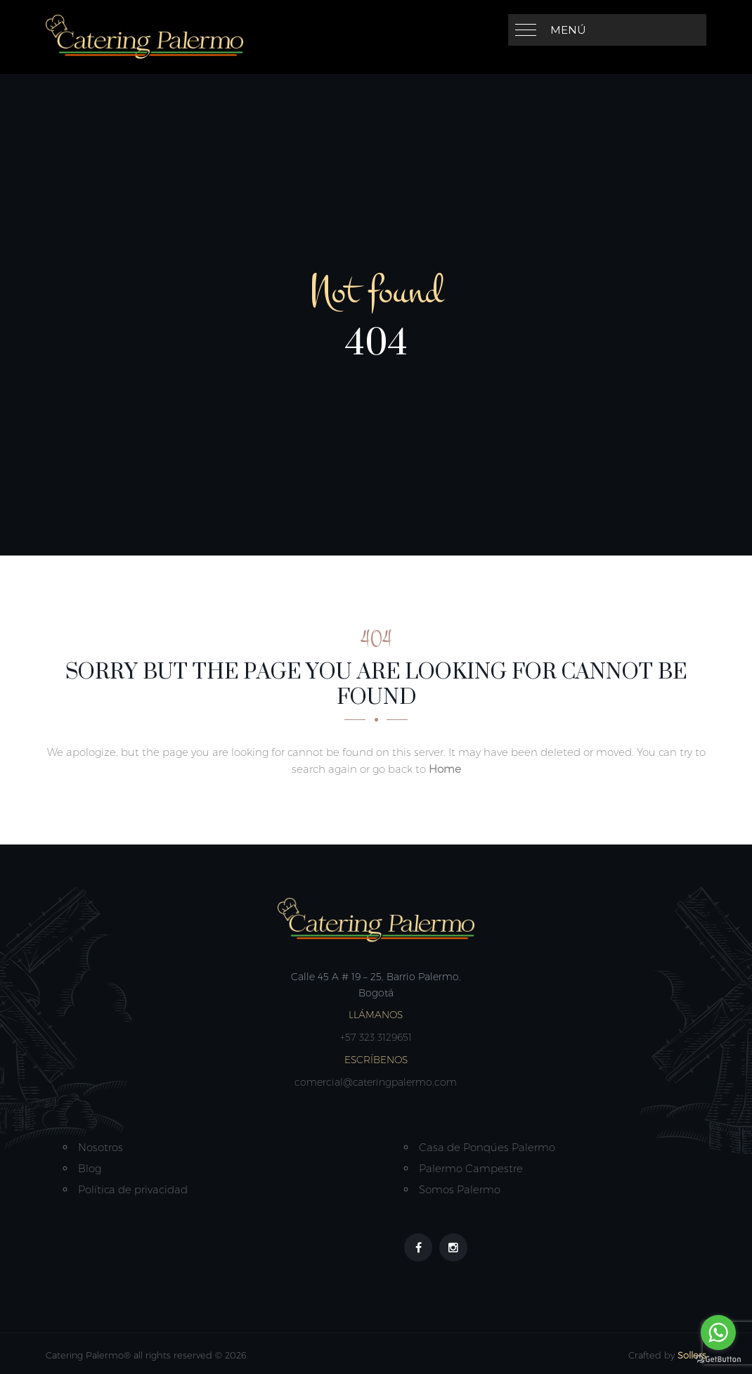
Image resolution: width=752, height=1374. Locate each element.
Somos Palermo (459, 1189)
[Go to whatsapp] (718, 1332)
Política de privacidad (133, 1189)
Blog (89, 1168)
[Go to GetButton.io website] (718, 1359)
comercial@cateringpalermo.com (375, 1082)
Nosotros (100, 1147)
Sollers (692, 1355)
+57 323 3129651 (376, 1037)
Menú (568, 30)
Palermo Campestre (471, 1168)
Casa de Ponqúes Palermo (487, 1147)
